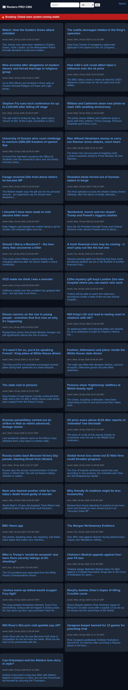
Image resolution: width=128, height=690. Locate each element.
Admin (122, 3)
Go (97, 5)
